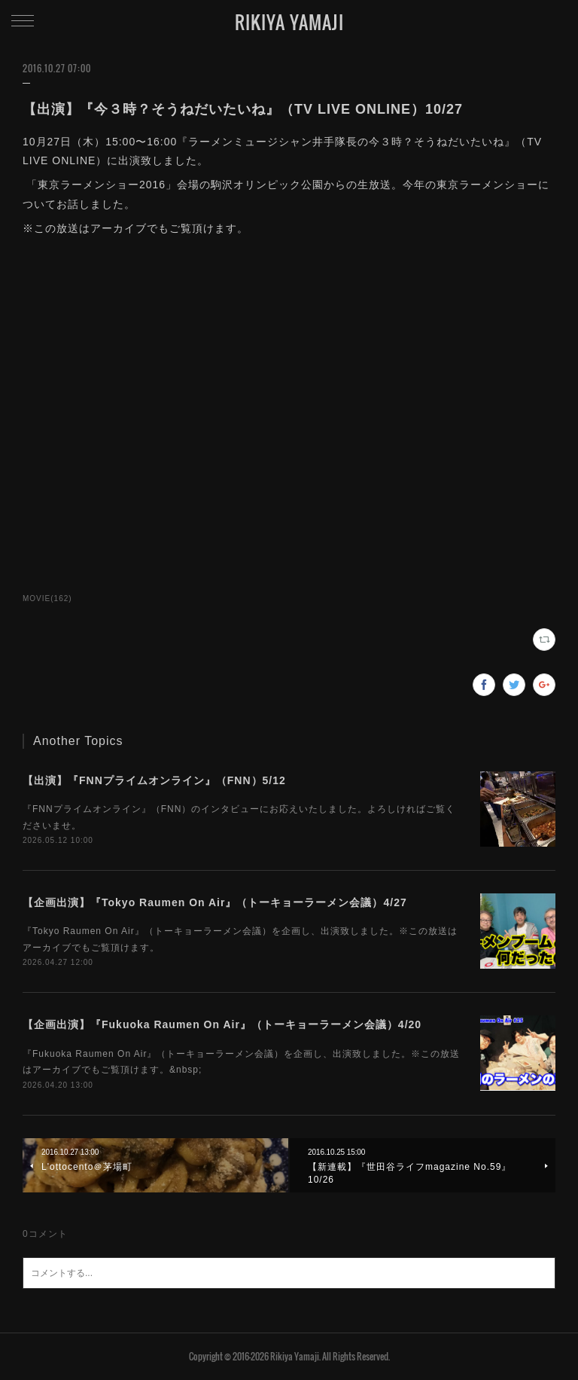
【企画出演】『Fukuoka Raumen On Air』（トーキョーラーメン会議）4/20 (222, 1024)
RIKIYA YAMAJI (289, 21)
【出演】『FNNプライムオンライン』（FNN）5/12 (154, 780)
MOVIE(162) (47, 598)
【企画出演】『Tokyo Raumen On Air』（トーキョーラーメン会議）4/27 (215, 902)
